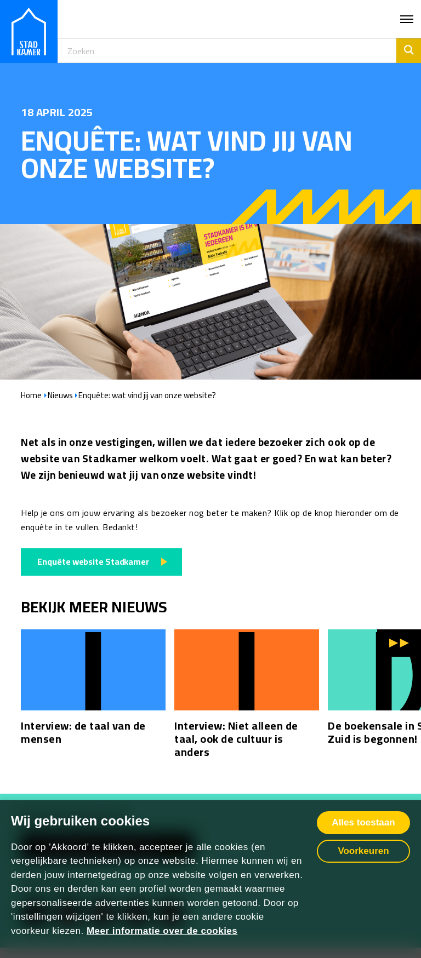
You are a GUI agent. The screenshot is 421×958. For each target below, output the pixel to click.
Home (31, 396)
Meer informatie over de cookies (162, 931)
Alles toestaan (363, 822)
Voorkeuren (363, 851)
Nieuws (60, 396)
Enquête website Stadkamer (93, 561)
